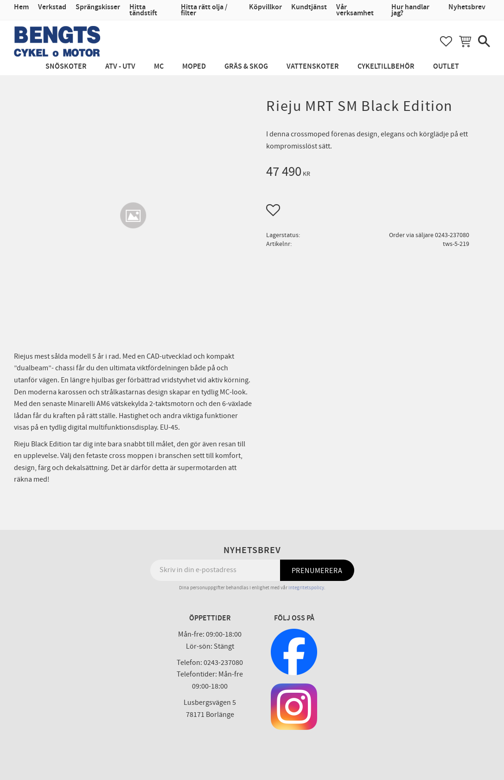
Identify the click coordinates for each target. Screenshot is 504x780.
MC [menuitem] (159, 66)
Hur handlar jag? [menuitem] (410, 10)
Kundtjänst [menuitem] (309, 7)
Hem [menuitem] (21, 7)
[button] (446, 41)
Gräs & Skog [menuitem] (246, 66)
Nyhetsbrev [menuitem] (466, 7)
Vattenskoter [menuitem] (313, 66)
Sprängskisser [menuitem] (98, 7)
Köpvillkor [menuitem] (265, 7)
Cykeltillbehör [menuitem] (386, 66)
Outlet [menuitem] (446, 66)
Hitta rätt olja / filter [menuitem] (204, 10)
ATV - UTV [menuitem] (120, 66)
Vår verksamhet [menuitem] (355, 10)
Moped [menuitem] (194, 66)
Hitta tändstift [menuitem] (143, 10)
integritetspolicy (306, 587)
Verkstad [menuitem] (52, 7)
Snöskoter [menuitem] (66, 66)
